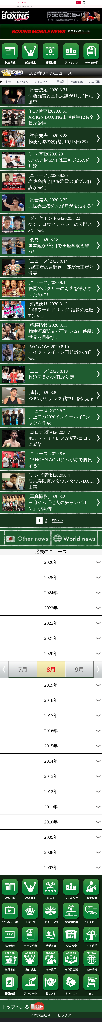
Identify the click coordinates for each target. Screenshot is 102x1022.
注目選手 (92, 944)
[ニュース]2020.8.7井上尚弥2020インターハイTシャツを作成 (59, 416)
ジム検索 (71, 944)
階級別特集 (71, 920)
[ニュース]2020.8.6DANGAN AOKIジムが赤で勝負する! (60, 459)
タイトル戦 (51, 920)
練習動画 (51, 61)
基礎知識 (10, 992)
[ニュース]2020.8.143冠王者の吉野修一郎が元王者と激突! (61, 267)
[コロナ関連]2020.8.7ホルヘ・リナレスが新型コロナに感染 (60, 438)
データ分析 (92, 61)
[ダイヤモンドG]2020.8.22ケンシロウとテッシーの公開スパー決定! (60, 224)
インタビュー (92, 920)
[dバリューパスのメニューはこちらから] (83, 2)
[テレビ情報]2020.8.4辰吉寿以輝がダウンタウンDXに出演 (61, 481)
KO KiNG (22, 81)
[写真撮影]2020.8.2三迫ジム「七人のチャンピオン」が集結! (57, 502)
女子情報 (59, 81)
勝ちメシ (51, 992)
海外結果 (30, 968)
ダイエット (41, 81)
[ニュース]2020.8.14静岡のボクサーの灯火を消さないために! (60, 288)
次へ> (57, 520)
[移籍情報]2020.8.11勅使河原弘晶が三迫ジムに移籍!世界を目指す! (60, 331)
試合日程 (10, 61)
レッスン (71, 992)
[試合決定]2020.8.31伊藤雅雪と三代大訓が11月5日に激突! (61, 95)
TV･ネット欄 (10, 920)
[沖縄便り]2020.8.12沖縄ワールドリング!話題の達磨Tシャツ (60, 309)
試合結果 (30, 61)
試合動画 (10, 944)
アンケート (30, 992)
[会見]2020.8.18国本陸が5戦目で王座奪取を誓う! (58, 245)
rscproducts (77, 81)
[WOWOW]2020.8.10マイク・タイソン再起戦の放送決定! (60, 352)
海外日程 (10, 968)
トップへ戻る (23, 1006)
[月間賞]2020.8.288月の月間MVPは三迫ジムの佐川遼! (59, 160)
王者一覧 (30, 920)
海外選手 (51, 968)
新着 (8, 81)
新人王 (51, 897)
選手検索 (92, 897)
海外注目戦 (71, 968)
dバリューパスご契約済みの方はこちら (26, 6)
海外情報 (92, 968)
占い (92, 992)
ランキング (71, 61)
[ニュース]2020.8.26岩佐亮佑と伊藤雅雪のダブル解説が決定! (60, 181)
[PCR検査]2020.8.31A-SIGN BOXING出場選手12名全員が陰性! (61, 117)
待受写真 (51, 944)
